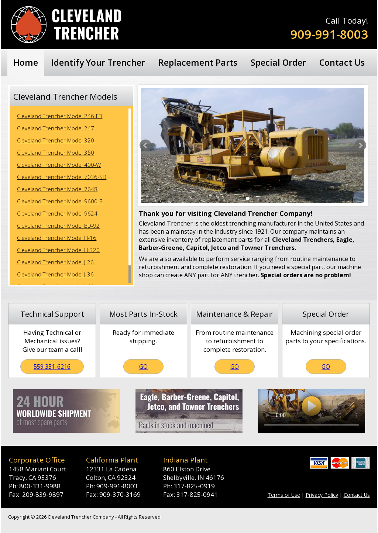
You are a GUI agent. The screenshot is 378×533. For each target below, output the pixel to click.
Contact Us (342, 62)
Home (25, 62)
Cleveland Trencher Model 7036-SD (61, 176)
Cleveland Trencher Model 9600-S (60, 201)
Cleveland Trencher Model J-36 (55, 274)
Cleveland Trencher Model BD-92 (58, 225)
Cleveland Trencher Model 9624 (57, 213)
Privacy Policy (322, 494)
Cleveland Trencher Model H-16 (56, 237)
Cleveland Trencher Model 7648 (57, 189)
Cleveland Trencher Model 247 (55, 128)
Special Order (278, 62)
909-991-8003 (329, 34)
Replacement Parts (197, 62)
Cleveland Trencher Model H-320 (58, 250)
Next (360, 145)
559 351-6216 (52, 366)
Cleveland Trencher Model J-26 (55, 262)
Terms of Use (284, 494)
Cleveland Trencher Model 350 (55, 152)
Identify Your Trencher (98, 62)
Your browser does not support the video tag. (311, 411)
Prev (145, 145)
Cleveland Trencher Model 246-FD (59, 116)
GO (143, 366)
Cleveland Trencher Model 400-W (59, 164)
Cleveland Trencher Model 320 (55, 140)
